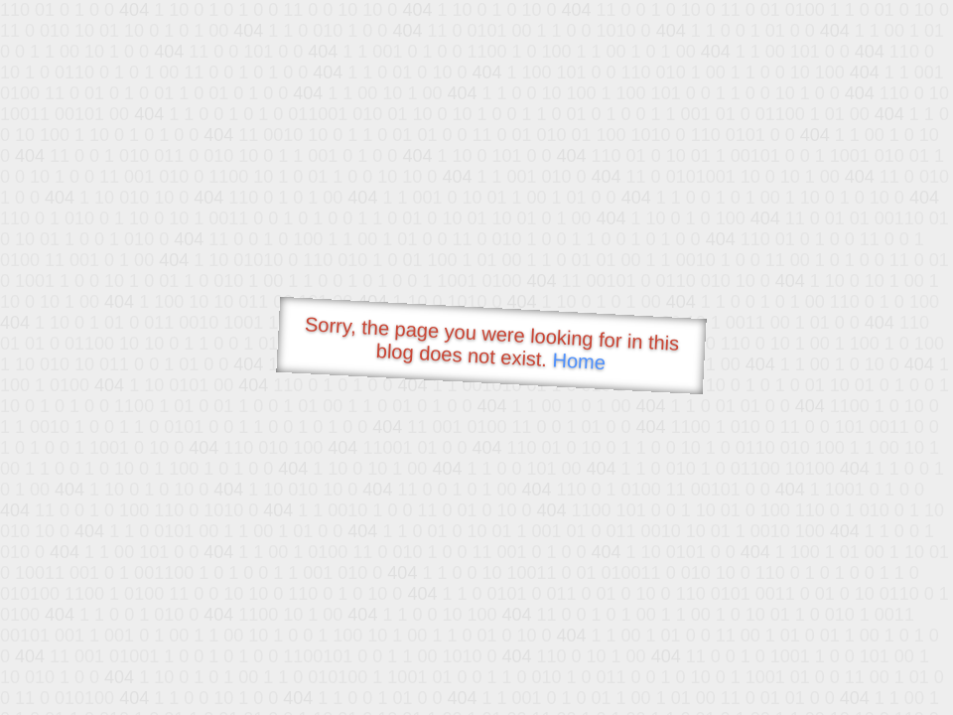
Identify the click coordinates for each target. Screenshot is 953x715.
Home (579, 361)
